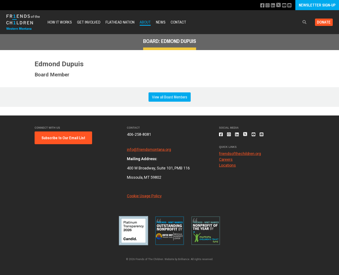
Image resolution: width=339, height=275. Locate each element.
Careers (226, 161)
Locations (227, 167)
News (160, 22)
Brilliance (183, 259)
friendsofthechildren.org (240, 155)
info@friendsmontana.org (149, 149)
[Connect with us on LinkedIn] (271, 5)
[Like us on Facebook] (259, 5)
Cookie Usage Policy (144, 196)
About (145, 22)
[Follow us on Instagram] (265, 5)
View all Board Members (169, 97)
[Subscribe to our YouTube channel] (283, 5)
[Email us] (289, 5)
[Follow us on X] (277, 5)
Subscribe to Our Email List (63, 138)
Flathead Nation (120, 22)
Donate (322, 22)
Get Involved (88, 22)
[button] (302, 22)
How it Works (60, 22)
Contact (178, 22)
